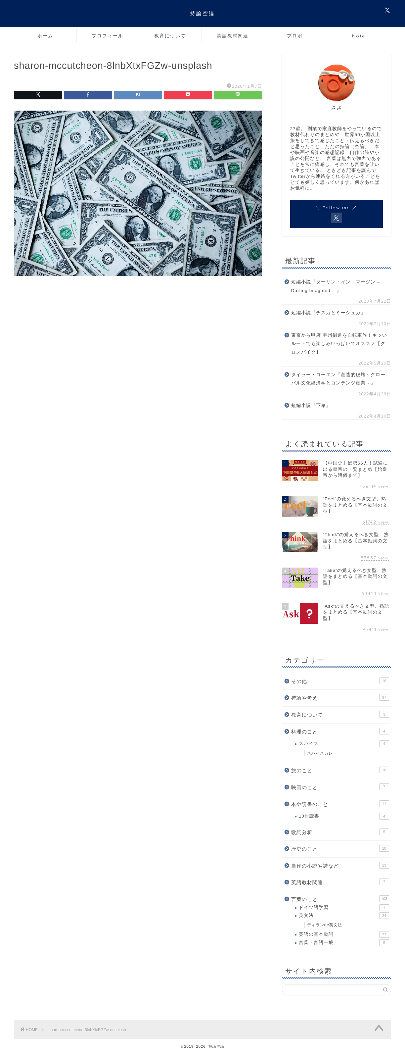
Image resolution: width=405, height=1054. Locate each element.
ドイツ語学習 (344, 907)
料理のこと (340, 731)
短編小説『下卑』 (311, 405)
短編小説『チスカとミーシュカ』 (328, 312)
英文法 (344, 915)
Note (358, 36)
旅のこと (340, 770)
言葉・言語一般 (344, 942)
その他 (340, 681)
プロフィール (107, 36)
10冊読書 (344, 816)
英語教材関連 (232, 36)
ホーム (45, 36)
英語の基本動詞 (344, 934)
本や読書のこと (340, 803)
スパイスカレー (322, 753)
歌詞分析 (340, 831)
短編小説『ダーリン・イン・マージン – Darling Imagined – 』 (335, 286)
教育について (170, 36)
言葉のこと (340, 898)
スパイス (344, 743)
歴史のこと (340, 848)
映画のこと (340, 786)
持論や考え (340, 697)
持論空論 (202, 13)
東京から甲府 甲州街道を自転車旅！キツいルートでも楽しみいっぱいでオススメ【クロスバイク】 (339, 344)
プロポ (295, 36)
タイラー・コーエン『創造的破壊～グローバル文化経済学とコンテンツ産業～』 (338, 379)
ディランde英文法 (324, 925)
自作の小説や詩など (340, 865)
